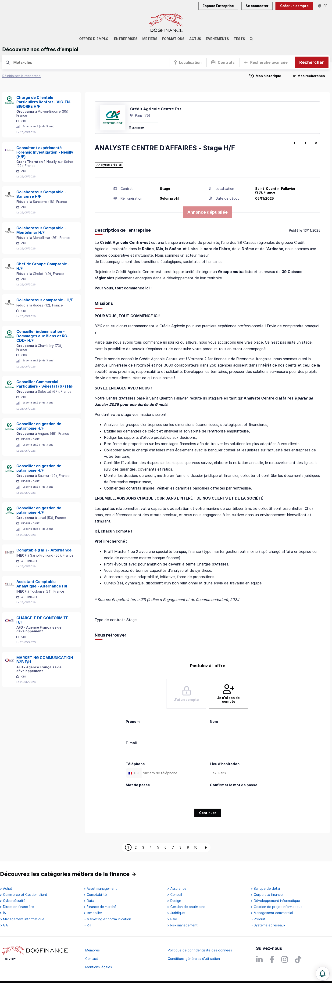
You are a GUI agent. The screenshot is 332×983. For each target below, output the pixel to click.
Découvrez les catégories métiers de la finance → (68, 874)
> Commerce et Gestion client (23, 895)
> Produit (258, 919)
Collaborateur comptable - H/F (44, 300)
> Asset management (100, 888)
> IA (3, 913)
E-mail (131, 743)
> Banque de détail (266, 888)
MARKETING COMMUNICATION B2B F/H (44, 659)
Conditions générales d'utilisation (194, 959)
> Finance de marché (100, 907)
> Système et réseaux (268, 925)
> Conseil (174, 895)
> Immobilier (93, 913)
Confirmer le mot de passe (233, 785)
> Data (89, 901)
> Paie (172, 919)
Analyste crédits (108, 164)
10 (195, 847)
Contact (91, 959)
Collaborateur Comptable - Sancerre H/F (41, 194)
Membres (92, 950)
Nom (214, 722)
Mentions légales (98, 967)
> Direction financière (17, 907)
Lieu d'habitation (224, 764)
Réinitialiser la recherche (21, 76)
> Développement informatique (275, 901)
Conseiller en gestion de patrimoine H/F (38, 426)
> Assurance (176, 888)
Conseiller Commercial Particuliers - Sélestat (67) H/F (44, 384)
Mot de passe (138, 785)
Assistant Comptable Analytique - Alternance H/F (42, 583)
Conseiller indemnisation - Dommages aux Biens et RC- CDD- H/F (42, 336)
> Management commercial (272, 913)
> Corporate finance (267, 895)
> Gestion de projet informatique (277, 907)
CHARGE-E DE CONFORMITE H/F (42, 620)
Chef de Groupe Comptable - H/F (43, 266)
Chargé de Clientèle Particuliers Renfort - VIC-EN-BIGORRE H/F (43, 102)
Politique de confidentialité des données (200, 950)
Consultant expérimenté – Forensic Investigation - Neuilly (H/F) (44, 152)
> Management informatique (22, 919)
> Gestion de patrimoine (186, 907)
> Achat (6, 888)
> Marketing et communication (107, 919)
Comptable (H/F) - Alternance (43, 550)
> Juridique (176, 913)
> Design (174, 901)
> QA (4, 925)
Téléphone (135, 764)
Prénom (133, 722)
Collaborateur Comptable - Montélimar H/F (41, 230)
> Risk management (182, 925)
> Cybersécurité (12, 901)
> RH (87, 925)
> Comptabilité (95, 895)
